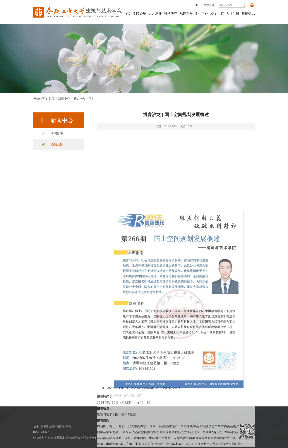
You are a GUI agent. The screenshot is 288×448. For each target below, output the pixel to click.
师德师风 (248, 14)
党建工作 (186, 14)
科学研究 (170, 14)
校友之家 (217, 14)
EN (196, 5)
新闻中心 (64, 98)
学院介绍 (139, 14)
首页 (127, 14)
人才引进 (232, 14)
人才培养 (155, 14)
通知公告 (79, 98)
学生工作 (201, 14)
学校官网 (209, 5)
